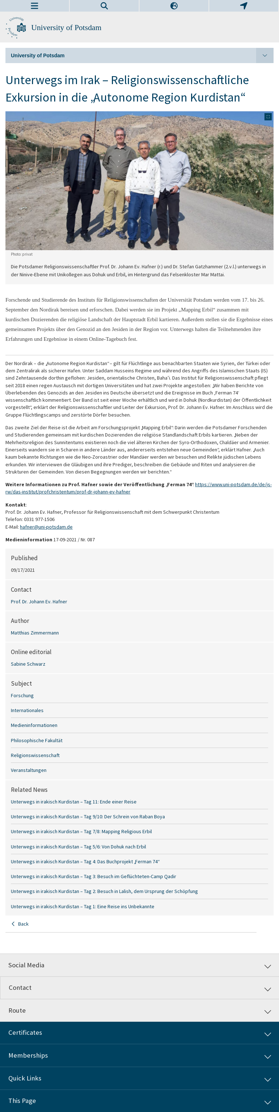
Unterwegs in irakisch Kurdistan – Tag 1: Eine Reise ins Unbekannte (82, 906)
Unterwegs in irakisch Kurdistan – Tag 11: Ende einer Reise (74, 801)
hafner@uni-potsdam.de (46, 527)
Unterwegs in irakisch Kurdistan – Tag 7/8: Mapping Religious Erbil (81, 831)
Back (23, 923)
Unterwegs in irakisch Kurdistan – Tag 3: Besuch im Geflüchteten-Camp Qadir (93, 876)
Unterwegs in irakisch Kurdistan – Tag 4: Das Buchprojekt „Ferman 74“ (85, 861)
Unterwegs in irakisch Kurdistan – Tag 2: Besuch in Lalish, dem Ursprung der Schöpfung (104, 891)
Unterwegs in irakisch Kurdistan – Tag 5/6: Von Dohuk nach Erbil (78, 846)
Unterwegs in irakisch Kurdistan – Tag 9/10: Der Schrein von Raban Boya (88, 816)
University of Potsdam (66, 27)
